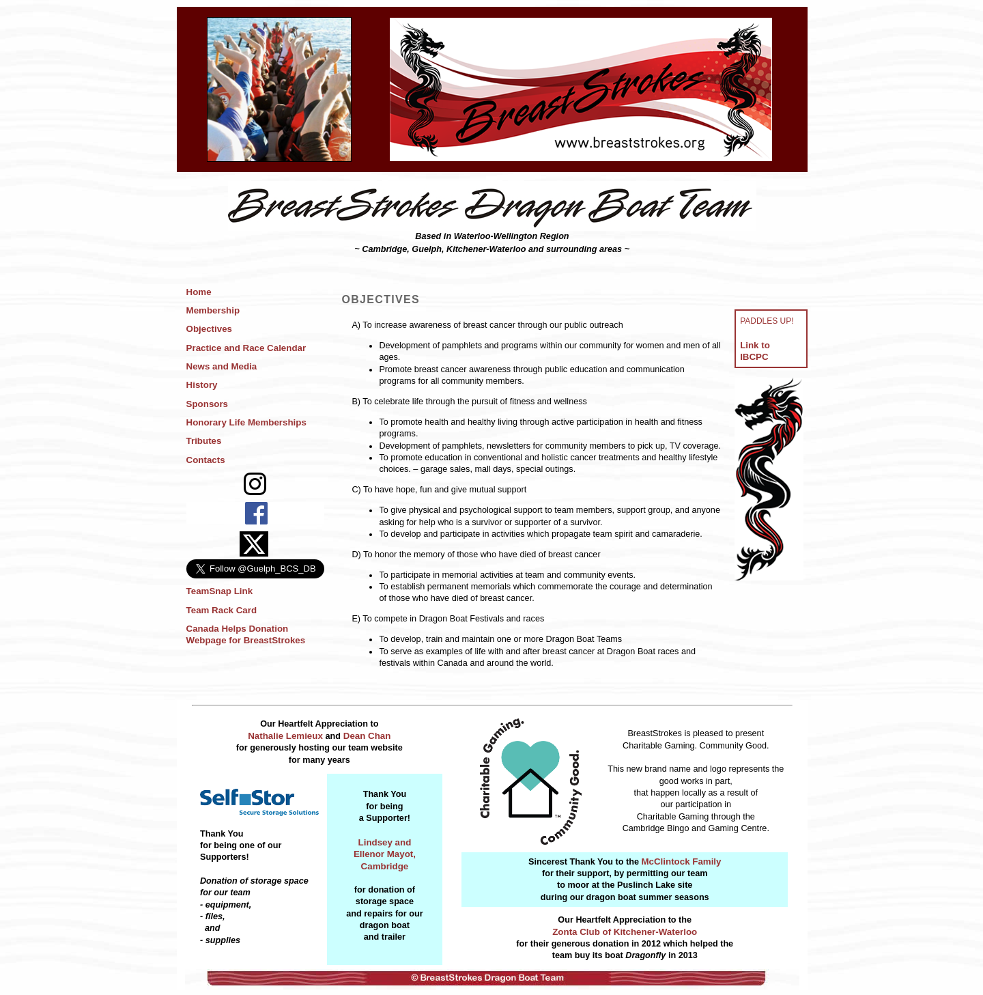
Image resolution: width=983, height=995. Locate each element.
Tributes (204, 441)
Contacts (205, 460)
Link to (755, 345)
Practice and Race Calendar (246, 348)
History (202, 385)
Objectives (209, 329)
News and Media (221, 366)
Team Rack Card (221, 610)
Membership (213, 310)
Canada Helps (216, 628)
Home (199, 292)
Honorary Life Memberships (246, 422)
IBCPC (754, 357)
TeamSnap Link (219, 591)
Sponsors (207, 404)
